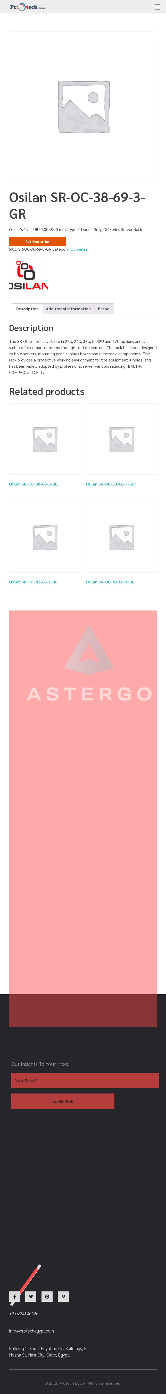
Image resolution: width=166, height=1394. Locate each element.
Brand (104, 308)
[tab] (27, 308)
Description (27, 308)
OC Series (79, 249)
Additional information (68, 308)
